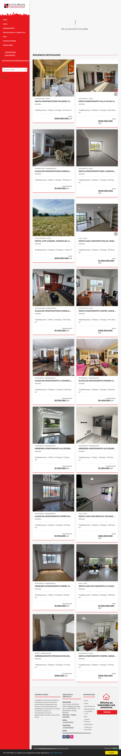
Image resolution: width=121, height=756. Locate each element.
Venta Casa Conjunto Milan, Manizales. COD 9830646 (97, 241)
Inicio (5, 20)
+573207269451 (9, 55)
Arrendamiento (9, 28)
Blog (5, 37)
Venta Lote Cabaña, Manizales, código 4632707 (53, 241)
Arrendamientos (89, 706)
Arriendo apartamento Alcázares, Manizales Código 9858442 (53, 448)
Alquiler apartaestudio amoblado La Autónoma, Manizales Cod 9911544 (53, 311)
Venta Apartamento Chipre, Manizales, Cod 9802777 (97, 311)
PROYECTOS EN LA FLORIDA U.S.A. (14, 32)
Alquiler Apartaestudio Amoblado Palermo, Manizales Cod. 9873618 (53, 171)
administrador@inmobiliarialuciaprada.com (16, 60)
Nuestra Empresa (9, 41)
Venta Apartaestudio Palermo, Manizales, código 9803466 (53, 101)
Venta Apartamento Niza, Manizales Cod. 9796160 (97, 171)
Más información (56, 753)
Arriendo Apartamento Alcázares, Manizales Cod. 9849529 (97, 448)
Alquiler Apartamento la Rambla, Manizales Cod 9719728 (53, 381)
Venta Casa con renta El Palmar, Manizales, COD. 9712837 (97, 516)
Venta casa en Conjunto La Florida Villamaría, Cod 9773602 (97, 586)
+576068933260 (10, 52)
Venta (5, 24)
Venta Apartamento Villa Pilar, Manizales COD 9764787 (97, 101)
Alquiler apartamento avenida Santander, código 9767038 (97, 381)
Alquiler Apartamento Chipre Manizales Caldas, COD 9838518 (53, 516)
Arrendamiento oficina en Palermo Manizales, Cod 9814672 (53, 656)
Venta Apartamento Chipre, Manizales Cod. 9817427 (97, 656)
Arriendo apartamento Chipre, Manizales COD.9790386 (53, 586)
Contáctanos (8, 45)
